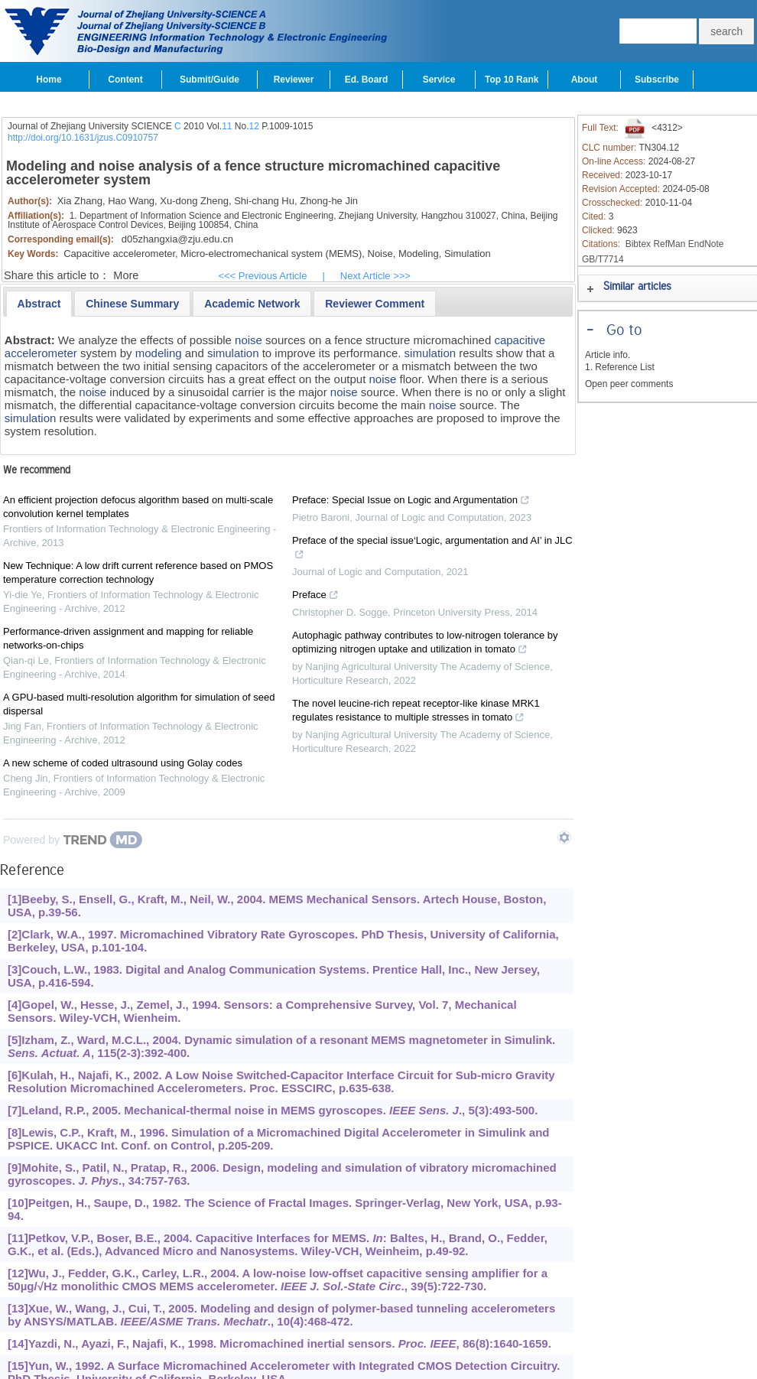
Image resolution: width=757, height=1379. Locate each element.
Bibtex (638, 244)
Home (48, 79)
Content (125, 79)
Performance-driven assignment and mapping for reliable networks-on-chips (128, 638)
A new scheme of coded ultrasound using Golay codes (122, 763)
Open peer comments (629, 384)
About (584, 79)
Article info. (607, 355)
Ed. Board (366, 79)
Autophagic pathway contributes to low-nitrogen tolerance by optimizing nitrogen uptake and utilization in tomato (425, 644)
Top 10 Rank (511, 79)
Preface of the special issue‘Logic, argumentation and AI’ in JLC (432, 549)
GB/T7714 (603, 259)
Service (439, 79)
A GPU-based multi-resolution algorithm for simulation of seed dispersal (139, 704)
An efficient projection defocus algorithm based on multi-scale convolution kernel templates (138, 506)
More (125, 275)
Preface (315, 596)
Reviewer (294, 79)
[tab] (39, 304)
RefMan (669, 244)
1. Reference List (620, 367)
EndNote (706, 244)
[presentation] (39, 303)
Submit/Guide (209, 79)
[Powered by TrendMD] (72, 839)
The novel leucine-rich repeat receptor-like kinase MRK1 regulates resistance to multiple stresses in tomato (416, 712)
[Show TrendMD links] (564, 837)
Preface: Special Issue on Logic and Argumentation (411, 501)
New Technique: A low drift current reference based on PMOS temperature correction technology (138, 572)
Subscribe (657, 79)
